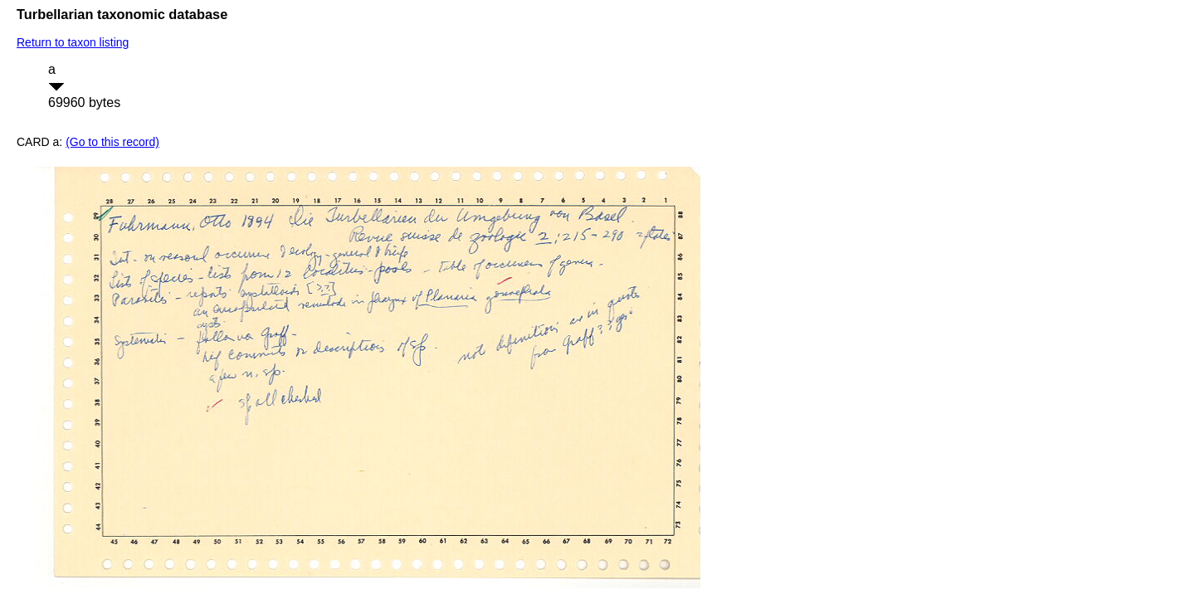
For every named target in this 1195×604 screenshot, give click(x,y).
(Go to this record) (112, 142)
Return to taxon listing (73, 42)
